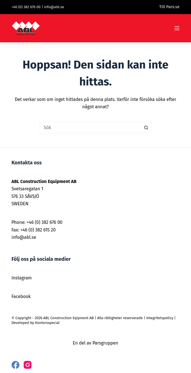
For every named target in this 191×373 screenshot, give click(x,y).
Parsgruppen (105, 343)
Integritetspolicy (159, 318)
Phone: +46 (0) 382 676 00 (37, 222)
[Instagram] (28, 365)
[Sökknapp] (146, 127)
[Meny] (176, 28)
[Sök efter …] (90, 127)
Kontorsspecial (47, 323)
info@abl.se (54, 7)
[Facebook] (15, 365)
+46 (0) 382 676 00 (26, 7)
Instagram (22, 278)
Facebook (21, 296)
